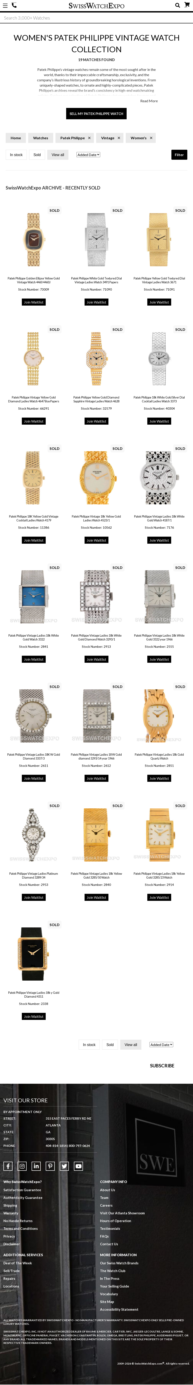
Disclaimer (11, 1305)
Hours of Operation (115, 1281)
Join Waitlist (33, 302)
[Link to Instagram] (22, 1226)
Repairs (9, 1339)
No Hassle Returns (18, 1281)
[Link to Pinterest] (50, 1226)
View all (58, 155)
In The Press (110, 1339)
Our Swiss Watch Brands (119, 1324)
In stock (16, 155)
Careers (106, 1266)
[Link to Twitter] (64, 1226)
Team (104, 1258)
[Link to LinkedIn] (36, 1226)
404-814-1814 (14, 5)
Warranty (11, 1274)
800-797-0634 (79, 1206)
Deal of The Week (18, 1324)
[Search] (96, 17)
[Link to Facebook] (8, 1226)
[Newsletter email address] (122, 1112)
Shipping (10, 1266)
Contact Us (109, 1305)
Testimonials (110, 1289)
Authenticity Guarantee (23, 1258)
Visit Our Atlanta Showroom (122, 1274)
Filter (179, 155)
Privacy (9, 1297)
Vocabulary (109, 1355)
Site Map (107, 1362)
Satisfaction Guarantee (22, 1250)
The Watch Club (113, 1331)
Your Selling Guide (114, 1347)
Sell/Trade (11, 1331)
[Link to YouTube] (78, 1226)
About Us (107, 1250)
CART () (187, 4)
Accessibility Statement (119, 1370)
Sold (37, 155)
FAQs (104, 1297)
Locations (11, 1347)
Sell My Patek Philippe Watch (96, 114)
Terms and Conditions (20, 1289)
